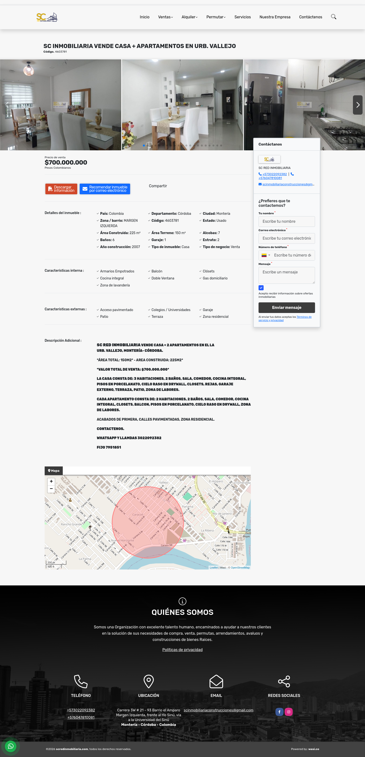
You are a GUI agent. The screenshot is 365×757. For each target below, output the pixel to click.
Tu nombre (267, 213)
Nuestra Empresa (275, 17)
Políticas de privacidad (182, 649)
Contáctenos (310, 17)
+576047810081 (270, 178)
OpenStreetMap (240, 567)
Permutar (214, 17)
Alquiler (189, 17)
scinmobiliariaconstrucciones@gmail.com (292, 184)
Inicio (144, 17)
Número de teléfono (273, 247)
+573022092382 (274, 174)
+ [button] (51, 482)
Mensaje (265, 264)
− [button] (51, 489)
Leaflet (214, 567)
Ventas (164, 17)
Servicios (242, 17)
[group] (60, 104)
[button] (144, 145)
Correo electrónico (273, 230)
